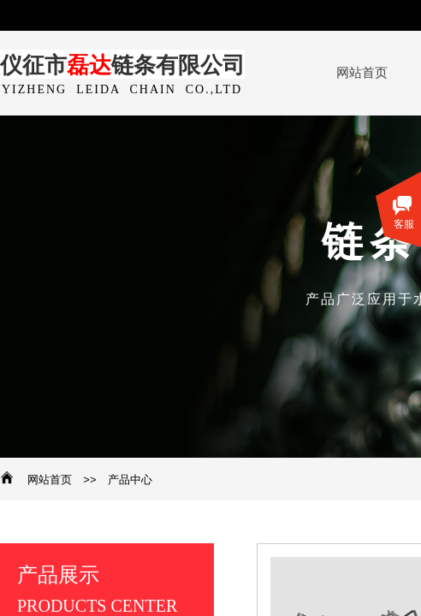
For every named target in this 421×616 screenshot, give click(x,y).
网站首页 (49, 479)
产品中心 (130, 479)
